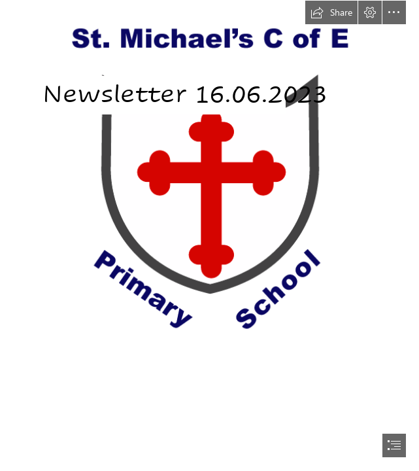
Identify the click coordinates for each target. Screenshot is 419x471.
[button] (331, 12)
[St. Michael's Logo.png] (209, 182)
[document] (209, 235)
